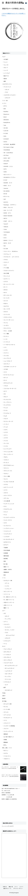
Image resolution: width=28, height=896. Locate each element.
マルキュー (6, 473)
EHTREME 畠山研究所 (9, 144)
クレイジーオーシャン (9, 320)
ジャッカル (6, 355)
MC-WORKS (7, 191)
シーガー (6, 339)
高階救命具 (6, 572)
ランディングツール (8, 731)
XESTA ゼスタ (7, 243)
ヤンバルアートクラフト (9, 517)
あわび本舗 (6, 273)
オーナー (6, 287)
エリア (6, 684)
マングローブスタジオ (9, 481)
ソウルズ (6, 385)
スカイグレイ (7, 364)
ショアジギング (8, 671)
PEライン (6, 750)
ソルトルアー (7, 624)
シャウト (6, 350)
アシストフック (7, 87)
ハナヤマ (6, 432)
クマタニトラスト (8, 317)
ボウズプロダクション (9, 465)
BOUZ (5, 117)
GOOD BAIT (7, 158)
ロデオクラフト (7, 542)
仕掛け (3, 695)
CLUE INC (6, 130)
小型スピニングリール (9, 602)
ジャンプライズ (7, 358)
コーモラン (6, 325)
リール (3, 577)
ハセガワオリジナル (7, 84)
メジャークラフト (8, 495)
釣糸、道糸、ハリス (7, 748)
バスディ (6, 429)
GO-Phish (6, 155)
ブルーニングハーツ (8, 454)
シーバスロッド (7, 654)
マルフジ (6, 479)
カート (16, 886)
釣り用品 (4, 701)
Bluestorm (6, 114)
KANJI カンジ (7, 185)
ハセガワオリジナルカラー (10, 95)
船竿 (5, 687)
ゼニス (5, 380)
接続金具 (6, 734)
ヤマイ (5, 506)
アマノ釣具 (6, 268)
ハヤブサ (6, 438)
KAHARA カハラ (8, 183)
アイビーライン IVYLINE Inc (11, 251)
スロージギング (8, 673)
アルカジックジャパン (9, 270)
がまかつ (6, 303)
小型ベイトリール (8, 605)
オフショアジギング (9, 668)
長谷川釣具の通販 (14, 2)
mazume (6, 188)
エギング (7, 616)
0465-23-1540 (7, 790)
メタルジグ (7, 98)
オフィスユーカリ (8, 295)
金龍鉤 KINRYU (8, 569)
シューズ (6, 70)
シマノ (5, 347)
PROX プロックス (8, 207)
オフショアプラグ (10, 635)
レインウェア (7, 73)
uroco (5, 237)
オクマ (5, 292)
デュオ (5, 416)
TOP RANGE (7, 232)
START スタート (8, 221)
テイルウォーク (7, 413)
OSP (5, 199)
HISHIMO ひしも (8, 166)
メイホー (6, 490)
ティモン (6, 410)
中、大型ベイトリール (9, 599)
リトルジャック (7, 531)
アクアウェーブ (7, 254)
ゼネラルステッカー (8, 383)
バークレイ (6, 424)
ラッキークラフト (8, 520)
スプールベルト (7, 715)
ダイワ (5, 391)
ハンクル (6, 446)
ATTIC (5, 106)
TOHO (6, 229)
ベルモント (6, 460)
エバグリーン (7, 279)
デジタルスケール (8, 717)
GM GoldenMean (8, 152)
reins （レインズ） (8, 210)
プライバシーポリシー (18, 888)
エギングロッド (7, 652)
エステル (6, 753)
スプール (7, 583)
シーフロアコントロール (9, 344)
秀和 (5, 561)
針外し (5, 745)
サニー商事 (6, 333)
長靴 (5, 81)
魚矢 (5, 575)
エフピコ (6, 281)
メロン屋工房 (7, 501)
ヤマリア (6, 512)
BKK (5, 108)
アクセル (6, 259)
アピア (5, 265)
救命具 (5, 78)
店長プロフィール (7, 888)
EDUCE (5, 141)
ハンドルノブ (8, 588)
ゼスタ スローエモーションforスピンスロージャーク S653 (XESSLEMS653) (10, 775)
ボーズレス (6, 462)
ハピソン (6, 435)
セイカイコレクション (9, 375)
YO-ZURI (6, 248)
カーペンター (7, 298)
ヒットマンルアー (8, 449)
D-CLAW (6, 133)
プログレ (6, 457)
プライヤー (6, 728)
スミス (5, 372)
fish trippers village (9, 147)
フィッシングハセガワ (8, 826)
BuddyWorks (7, 122)
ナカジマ (6, 418)
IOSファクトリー (8, 174)
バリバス (6, 440)
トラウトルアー (7, 641)
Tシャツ (5, 62)
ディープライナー (8, 402)
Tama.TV (6, 224)
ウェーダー (6, 65)
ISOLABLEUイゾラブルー (10, 177)
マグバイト (6, 468)
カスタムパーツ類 (8, 580)
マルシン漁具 (7, 476)
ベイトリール (7, 594)
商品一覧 (11, 886)
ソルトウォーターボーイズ (10, 388)
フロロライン (7, 758)
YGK (5, 246)
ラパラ (5, 523)
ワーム (5, 643)
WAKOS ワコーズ (8, 240)
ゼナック (6, 377)
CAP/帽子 (6, 59)
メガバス (6, 492)
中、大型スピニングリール (10, 597)
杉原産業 (6, 553)
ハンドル (7, 586)
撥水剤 (3, 698)
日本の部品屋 (7, 550)
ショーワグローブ (8, 361)
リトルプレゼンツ (8, 534)
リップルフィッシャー (9, 528)
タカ (5, 394)
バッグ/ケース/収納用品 (9, 726)
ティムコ (6, 407)
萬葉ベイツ (6, 567)
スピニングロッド (8, 660)
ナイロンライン (7, 756)
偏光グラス (6, 76)
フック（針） (5, 100)
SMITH (5, 218)
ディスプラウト (7, 405)
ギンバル (6, 706)
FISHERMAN (7, 150)
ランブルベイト (7, 525)
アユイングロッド (8, 649)
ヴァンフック (7, 276)
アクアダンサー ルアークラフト (11, 257)
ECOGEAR (6, 139)
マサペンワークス (8, 470)
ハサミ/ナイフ (7, 723)
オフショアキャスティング (11, 665)
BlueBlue (6, 111)
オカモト (6, 290)
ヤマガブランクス (8, 509)
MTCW (5, 193)
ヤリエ (5, 514)
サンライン (6, 336)
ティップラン (8, 619)
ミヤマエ (6, 484)
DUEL (5, 136)
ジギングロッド (7, 657)
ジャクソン (6, 353)
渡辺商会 (6, 558)
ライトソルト (8, 679)
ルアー (3, 610)
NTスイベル (6, 196)
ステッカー (6, 712)
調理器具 (6, 742)
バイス (5, 720)
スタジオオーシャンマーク (10, 366)
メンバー (21, 886)
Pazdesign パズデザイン (10, 205)
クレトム (6, 322)
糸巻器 (5, 739)
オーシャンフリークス (9, 284)
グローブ (6, 67)
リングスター (7, 536)
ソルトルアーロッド (8, 662)
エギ (5, 613)
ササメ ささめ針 (8, 331)
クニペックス (7, 314)
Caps (5, 125)
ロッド (3, 646)
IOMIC (5, 172)
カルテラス (6, 306)
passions (6, 202)
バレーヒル (6, 443)
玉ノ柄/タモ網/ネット (9, 737)
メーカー (4, 103)
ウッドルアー (8, 627)
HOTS (5, 169)
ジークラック (7, 342)
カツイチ (6, 300)
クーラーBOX (7, 709)
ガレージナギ (7, 309)
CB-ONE (6, 128)
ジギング (7, 89)
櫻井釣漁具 (6, 556)
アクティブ (6, 262)
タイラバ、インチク (9, 630)
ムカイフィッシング (8, 487)
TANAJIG (6, 226)
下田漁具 (6, 547)
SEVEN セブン (7, 213)
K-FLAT (5, 180)
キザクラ (6, 311)
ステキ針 (6, 369)
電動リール (6, 608)
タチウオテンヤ (8, 690)
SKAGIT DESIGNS (8, 215)
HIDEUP (6, 163)
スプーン (6, 621)
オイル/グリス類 (7, 704)
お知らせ (5, 886)
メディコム (6, 498)
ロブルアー (6, 545)
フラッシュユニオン (8, 451)
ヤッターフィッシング (9, 503)
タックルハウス (7, 399)
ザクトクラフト (7, 328)
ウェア (3, 56)
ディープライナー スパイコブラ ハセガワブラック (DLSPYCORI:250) (10, 767)
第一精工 (6, 564)
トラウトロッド (7, 682)
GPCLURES (6, 161)
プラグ (6, 92)
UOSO (5, 235)
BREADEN (6, 119)
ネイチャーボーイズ (8, 421)
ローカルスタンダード (9, 539)
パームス (6, 427)
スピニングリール (8, 591)
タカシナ (6, 396)
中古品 (3, 693)
